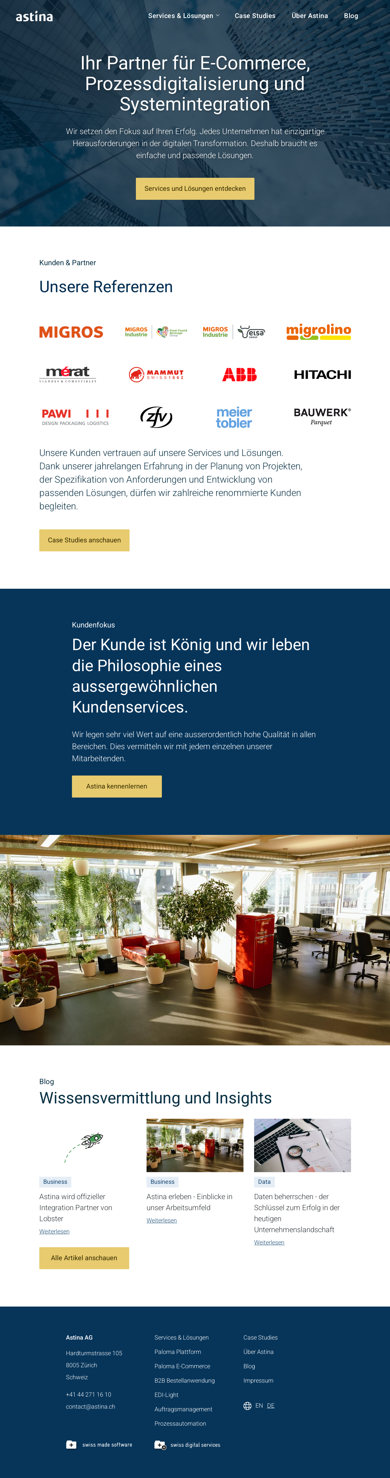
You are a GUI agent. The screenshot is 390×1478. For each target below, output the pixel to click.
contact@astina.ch (90, 1406)
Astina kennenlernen (116, 786)
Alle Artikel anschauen (84, 1258)
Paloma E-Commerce (182, 1366)
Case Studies (255, 16)
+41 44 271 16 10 (88, 1394)
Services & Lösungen (180, 16)
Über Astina (310, 16)
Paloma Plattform (178, 1352)
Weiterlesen (54, 1231)
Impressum (258, 1380)
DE (270, 1405)
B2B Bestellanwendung (185, 1380)
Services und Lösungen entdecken (195, 188)
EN (259, 1405)
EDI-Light (167, 1395)
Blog (351, 16)
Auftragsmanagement (183, 1409)
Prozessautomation (180, 1423)
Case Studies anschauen (84, 540)
